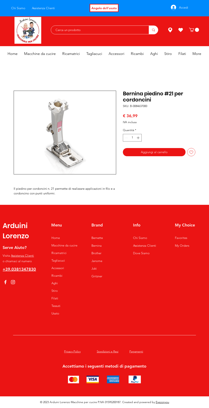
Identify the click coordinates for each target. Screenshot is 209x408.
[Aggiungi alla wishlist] (191, 152)
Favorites (181, 238)
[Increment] (138, 137)
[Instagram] (13, 282)
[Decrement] (126, 137)
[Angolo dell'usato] (104, 8)
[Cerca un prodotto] (98, 30)
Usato (55, 313)
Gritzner (96, 276)
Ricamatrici (59, 253)
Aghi (54, 283)
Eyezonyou (162, 402)
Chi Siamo (140, 238)
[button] (194, 30)
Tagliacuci (58, 260)
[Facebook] (5, 282)
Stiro (54, 291)
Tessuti (55, 306)
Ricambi (56, 276)
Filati (54, 298)
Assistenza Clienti (22, 256)
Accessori (57, 268)
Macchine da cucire (64, 245)
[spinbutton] (132, 137)
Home (55, 238)
